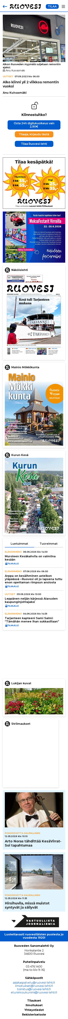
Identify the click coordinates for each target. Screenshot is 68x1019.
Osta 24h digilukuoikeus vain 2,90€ (34, 125)
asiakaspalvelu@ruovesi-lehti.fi (34, 982)
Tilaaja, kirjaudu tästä (34, 134)
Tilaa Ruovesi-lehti (34, 143)
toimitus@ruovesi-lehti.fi (34, 989)
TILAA (52, 6)
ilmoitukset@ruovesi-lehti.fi (34, 986)
